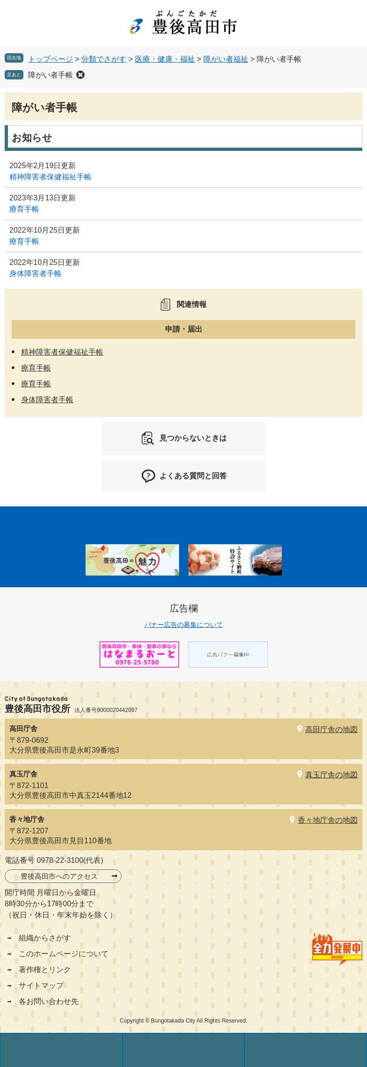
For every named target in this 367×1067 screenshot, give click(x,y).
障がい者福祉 (225, 59)
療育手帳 (24, 209)
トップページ (50, 59)
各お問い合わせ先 (49, 1001)
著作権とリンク (45, 970)
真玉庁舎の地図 (331, 775)
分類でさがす (103, 59)
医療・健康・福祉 (165, 59)
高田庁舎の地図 (331, 729)
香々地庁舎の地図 (328, 820)
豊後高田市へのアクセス (59, 876)
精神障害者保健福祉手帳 (50, 177)
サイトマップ (41, 985)
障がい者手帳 (50, 75)
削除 (80, 75)
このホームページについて (63, 954)
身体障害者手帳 (35, 273)
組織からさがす (45, 938)
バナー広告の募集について (183, 624)
